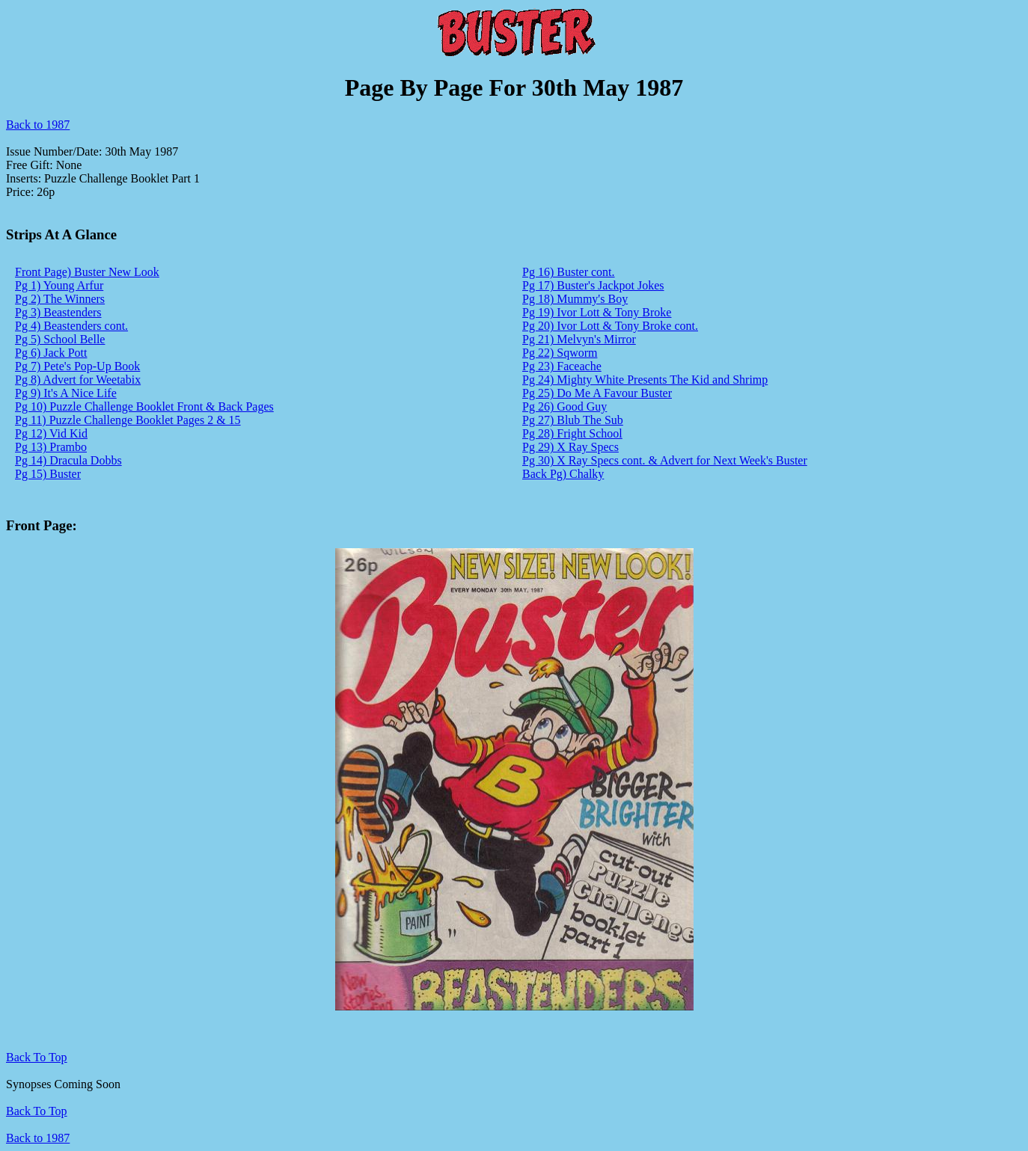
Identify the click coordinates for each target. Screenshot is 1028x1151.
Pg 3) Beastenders (58, 312)
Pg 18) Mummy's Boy (575, 298)
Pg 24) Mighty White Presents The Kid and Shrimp (645, 379)
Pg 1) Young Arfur (59, 285)
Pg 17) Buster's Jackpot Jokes (593, 285)
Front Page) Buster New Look (87, 272)
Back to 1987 (38, 124)
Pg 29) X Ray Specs (570, 447)
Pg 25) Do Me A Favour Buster (597, 393)
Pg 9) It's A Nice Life (66, 393)
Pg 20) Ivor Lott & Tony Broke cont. (610, 325)
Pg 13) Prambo (51, 447)
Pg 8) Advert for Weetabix (78, 379)
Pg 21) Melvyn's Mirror (579, 339)
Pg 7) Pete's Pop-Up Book (77, 366)
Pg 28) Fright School (572, 433)
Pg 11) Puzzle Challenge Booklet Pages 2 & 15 (128, 420)
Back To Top (36, 1111)
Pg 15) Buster (48, 473)
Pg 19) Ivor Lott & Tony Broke (596, 312)
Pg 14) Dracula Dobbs (68, 460)
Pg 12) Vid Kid (51, 433)
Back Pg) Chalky (563, 473)
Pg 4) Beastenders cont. (71, 325)
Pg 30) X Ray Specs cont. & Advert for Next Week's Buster (664, 460)
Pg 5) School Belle (60, 339)
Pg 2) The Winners (60, 298)
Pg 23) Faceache (562, 366)
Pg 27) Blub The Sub (572, 420)
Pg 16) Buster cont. (568, 272)
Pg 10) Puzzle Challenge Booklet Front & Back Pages (144, 406)
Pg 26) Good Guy (564, 406)
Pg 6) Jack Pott (51, 352)
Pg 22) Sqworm (559, 352)
